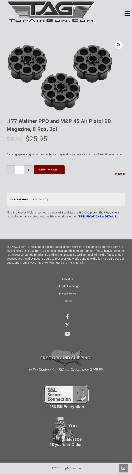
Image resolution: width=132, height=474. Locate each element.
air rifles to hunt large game (107, 250)
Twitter (67, 325)
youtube (67, 333)
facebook (67, 317)
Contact (67, 301)
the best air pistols (21, 254)
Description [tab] (19, 199)
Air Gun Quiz (110, 258)
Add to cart (49, 169)
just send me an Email (69, 262)
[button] (127, 13)
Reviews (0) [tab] (40, 199)
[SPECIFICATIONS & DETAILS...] (99, 216)
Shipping (67, 278)
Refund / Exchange (67, 286)
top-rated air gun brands (57, 250)
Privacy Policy (67, 293)
